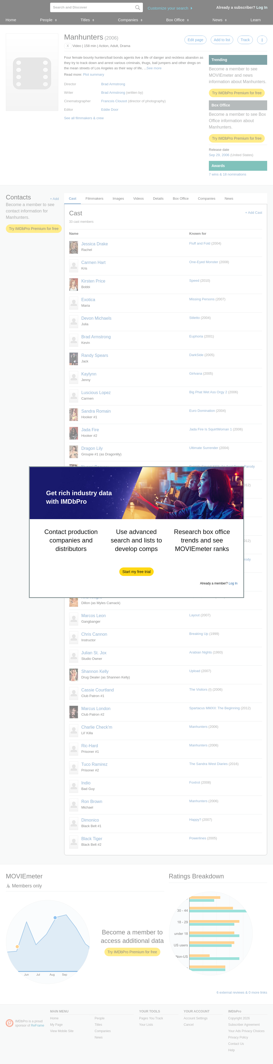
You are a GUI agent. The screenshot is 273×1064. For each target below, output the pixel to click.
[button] (137, 572)
